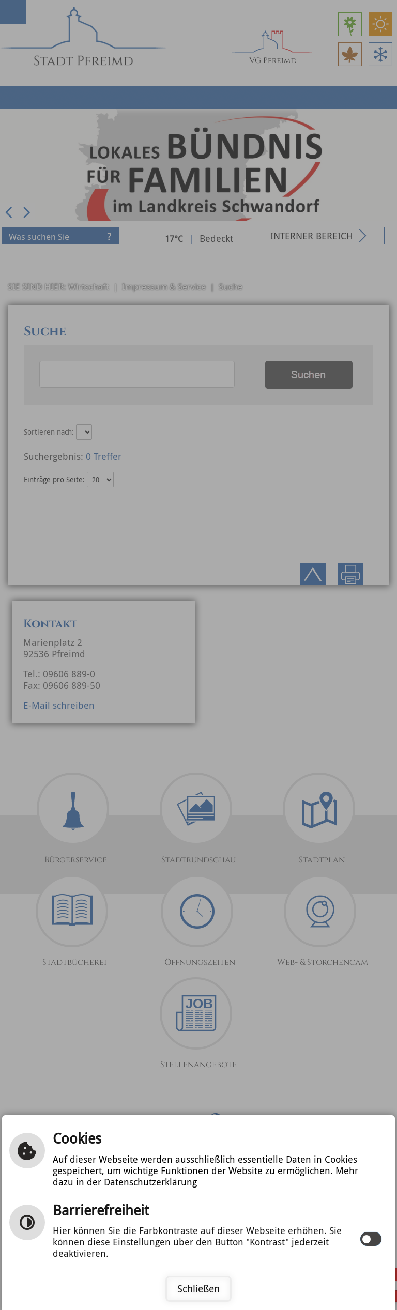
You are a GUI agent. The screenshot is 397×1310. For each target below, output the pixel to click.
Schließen (198, 1289)
